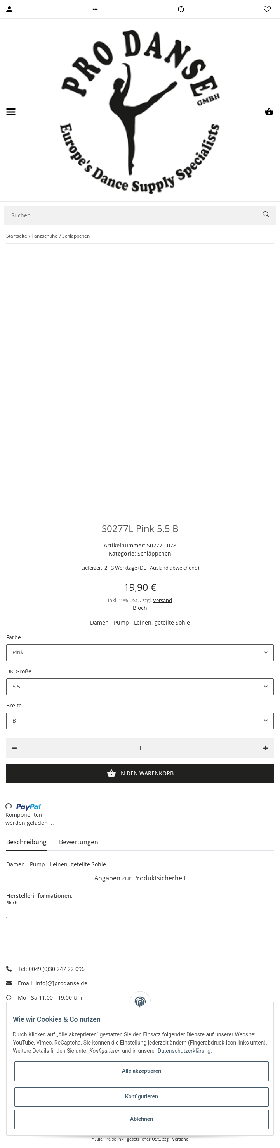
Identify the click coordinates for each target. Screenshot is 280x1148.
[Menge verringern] (14, 748)
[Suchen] (133, 215)
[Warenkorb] (269, 112)
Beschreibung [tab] (26, 842)
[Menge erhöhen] (265, 748)
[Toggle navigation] (11, 112)
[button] (95, 9)
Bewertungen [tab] (78, 842)
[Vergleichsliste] (181, 9)
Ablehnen (141, 1119)
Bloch (140, 607)
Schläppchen (154, 553)
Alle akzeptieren (141, 1071)
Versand (162, 600)
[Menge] (140, 748)
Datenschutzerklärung (184, 1051)
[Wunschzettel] (267, 9)
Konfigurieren (141, 1096)
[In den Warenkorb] (140, 773)
